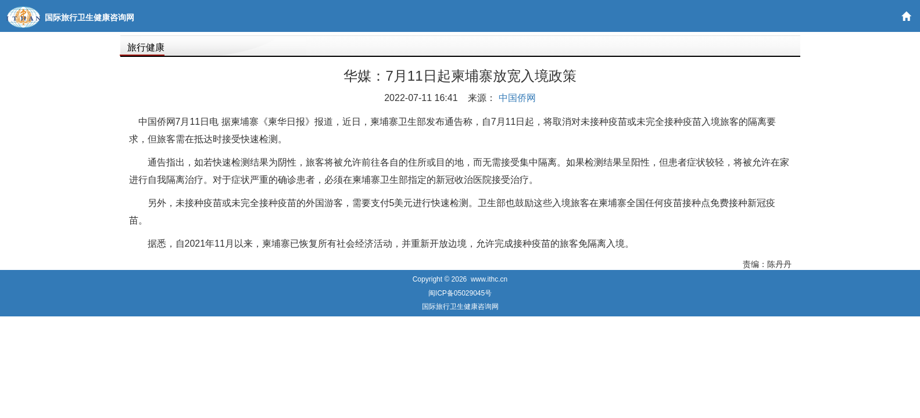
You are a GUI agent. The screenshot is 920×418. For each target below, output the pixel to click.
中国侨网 (517, 98)
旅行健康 (145, 47)
